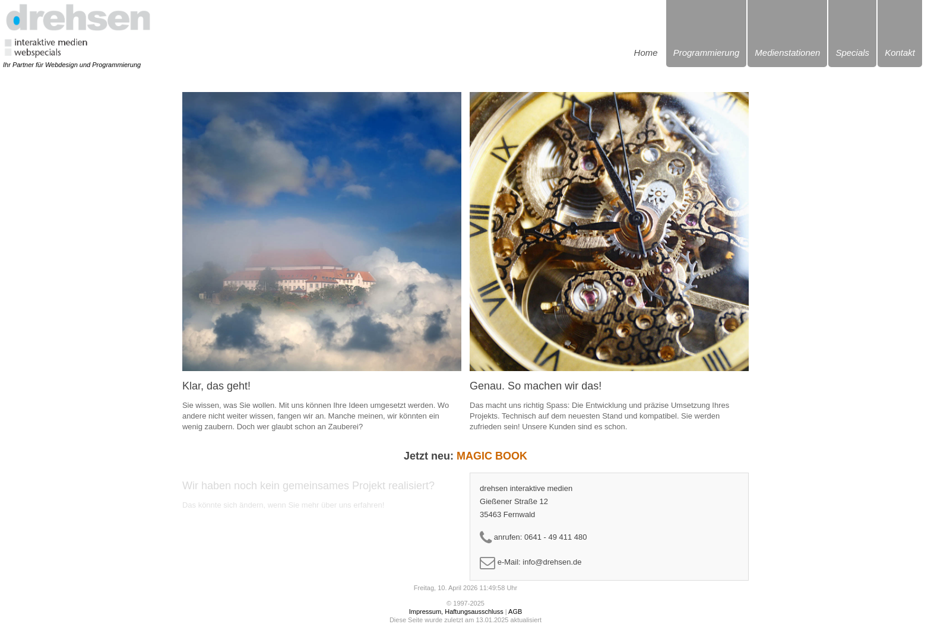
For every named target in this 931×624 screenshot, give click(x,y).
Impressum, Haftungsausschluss (456, 611)
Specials (852, 52)
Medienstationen (787, 52)
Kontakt (900, 52)
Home (646, 52)
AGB (515, 611)
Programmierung (706, 52)
